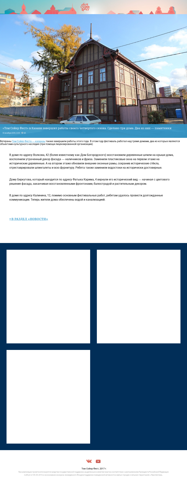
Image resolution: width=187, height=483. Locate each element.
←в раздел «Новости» (28, 219)
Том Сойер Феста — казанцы (28, 141)
